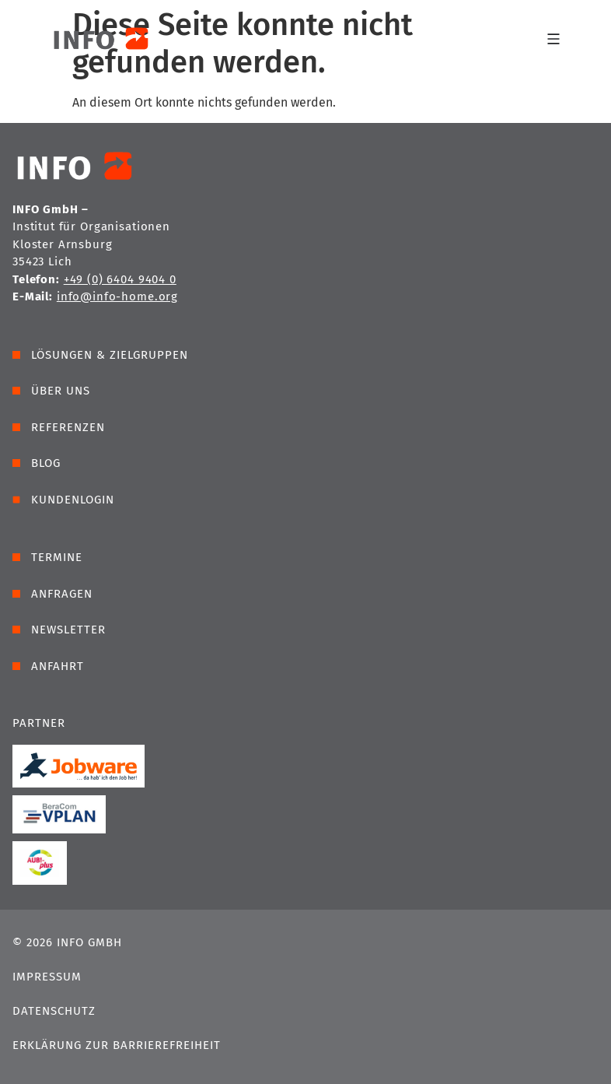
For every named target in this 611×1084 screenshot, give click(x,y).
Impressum (47, 977)
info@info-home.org (117, 296)
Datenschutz (54, 1011)
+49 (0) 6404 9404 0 (120, 279)
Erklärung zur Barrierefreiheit (116, 1045)
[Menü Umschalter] (553, 38)
